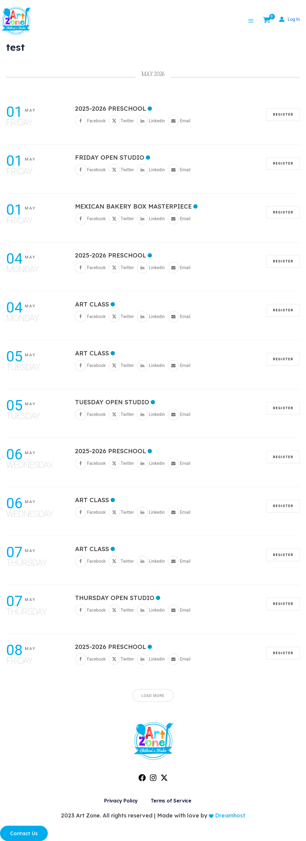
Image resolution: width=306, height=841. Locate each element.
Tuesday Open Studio (112, 402)
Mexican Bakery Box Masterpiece (133, 206)
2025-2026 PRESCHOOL (110, 108)
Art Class (92, 304)
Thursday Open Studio (114, 598)
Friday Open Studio (109, 157)
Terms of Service (171, 801)
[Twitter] (164, 777)
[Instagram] (153, 777)
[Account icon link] (289, 19)
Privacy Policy (121, 801)
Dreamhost (229, 815)
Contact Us (24, 833)
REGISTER (283, 115)
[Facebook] (142, 777)
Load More (153, 696)
